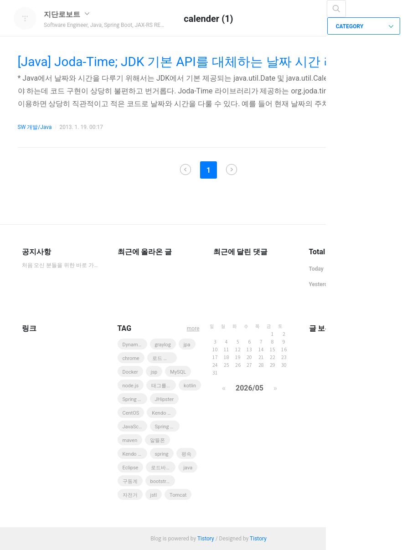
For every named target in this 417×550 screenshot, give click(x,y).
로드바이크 (163, 468)
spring (162, 454)
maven (130, 440)
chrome (131, 358)
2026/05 (249, 388)
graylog (163, 345)
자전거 (130, 495)
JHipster (164, 399)
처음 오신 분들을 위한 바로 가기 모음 (60, 265)
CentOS (131, 413)
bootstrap (161, 481)
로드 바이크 (164, 358)
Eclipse (131, 468)
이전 (185, 169)
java (187, 468)
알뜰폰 (157, 440)
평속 (186, 454)
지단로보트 (66, 14)
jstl (153, 495)
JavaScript (134, 427)
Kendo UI (162, 413)
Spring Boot (167, 427)
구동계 (130, 481)
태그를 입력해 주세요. (163, 386)
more (193, 328)
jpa (187, 345)
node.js (131, 386)
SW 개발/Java (35, 127)
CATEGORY (365, 26)
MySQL (178, 372)
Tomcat (178, 495)
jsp (154, 372)
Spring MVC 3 (135, 399)
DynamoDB (135, 345)
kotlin (190, 386)
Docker (130, 372)
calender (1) (208, 18)
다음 (231, 169)
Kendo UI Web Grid (135, 454)
